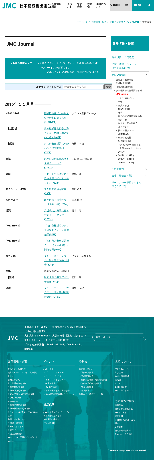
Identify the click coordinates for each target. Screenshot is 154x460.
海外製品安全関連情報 (20, 408)
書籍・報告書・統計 (17, 419)
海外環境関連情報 (124, 87)
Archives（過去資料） (124, 434)
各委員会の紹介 (86, 369)
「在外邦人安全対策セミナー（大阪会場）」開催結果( (56, 245)
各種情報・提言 (57, 5)
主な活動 (119, 372)
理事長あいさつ (122, 369)
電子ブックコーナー (19, 430)
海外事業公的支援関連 (91, 383)
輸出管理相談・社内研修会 (58, 390)
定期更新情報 (116, 22)
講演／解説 (123, 105)
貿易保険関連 (87, 387)
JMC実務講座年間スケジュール (60, 394)
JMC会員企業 (121, 387)
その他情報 (13, 401)
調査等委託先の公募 (124, 409)
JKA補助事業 (120, 412)
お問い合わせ (103, 337)
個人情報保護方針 (123, 430)
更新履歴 (119, 427)
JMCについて (101, 5)
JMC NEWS (123, 134)
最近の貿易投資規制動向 (130, 116)
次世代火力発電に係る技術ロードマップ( (56, 215)
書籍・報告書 (16, 423)
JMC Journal (132, 22)
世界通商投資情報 (124, 79)
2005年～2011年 (126, 159)
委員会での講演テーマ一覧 (91, 394)
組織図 (118, 380)
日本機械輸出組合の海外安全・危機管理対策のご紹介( (56, 133)
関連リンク (120, 423)
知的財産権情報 (123, 83)
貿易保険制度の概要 (52, 416)
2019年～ (122, 152)
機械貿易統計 (16, 434)
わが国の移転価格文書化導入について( (56, 163)
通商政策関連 (87, 372)
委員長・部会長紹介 (128, 123)
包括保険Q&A (49, 423)
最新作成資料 (124, 137)
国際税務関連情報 (18, 405)
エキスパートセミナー (56, 380)
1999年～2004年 (126, 162)
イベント (69, 5)
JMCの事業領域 (122, 376)
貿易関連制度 (87, 376)
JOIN (126, 5)
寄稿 (120, 112)
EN (149, 5)
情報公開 (119, 416)
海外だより (123, 127)
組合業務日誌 (124, 141)
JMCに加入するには (124, 390)
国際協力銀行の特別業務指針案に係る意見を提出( (56, 118)
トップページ (81, 22)
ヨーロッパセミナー (55, 376)
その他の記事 (129, 145)
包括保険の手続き (51, 419)
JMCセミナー (49, 369)
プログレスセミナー (55, 372)
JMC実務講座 (49, 383)
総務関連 (85, 390)
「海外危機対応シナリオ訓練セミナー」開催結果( (56, 230)
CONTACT (137, 5)
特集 (120, 102)
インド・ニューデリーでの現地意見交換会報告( (56, 260)
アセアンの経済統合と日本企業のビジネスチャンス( (56, 178)
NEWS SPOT (124, 109)
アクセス (119, 383)
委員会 (89, 5)
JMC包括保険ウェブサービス (56, 412)
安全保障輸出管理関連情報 (129, 90)
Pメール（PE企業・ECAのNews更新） (23, 414)
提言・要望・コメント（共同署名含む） (124, 66)
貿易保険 (79, 5)
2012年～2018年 (126, 155)
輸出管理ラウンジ (126, 130)
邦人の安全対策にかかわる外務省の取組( (56, 148)
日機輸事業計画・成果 (125, 420)
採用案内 (119, 405)
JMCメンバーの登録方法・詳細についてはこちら (74, 71)
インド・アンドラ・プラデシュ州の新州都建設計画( (56, 292)
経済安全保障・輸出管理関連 (94, 380)
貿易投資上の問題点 (123, 57)
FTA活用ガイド (16, 426)
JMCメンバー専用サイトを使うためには (126, 184)
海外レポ (122, 119)
